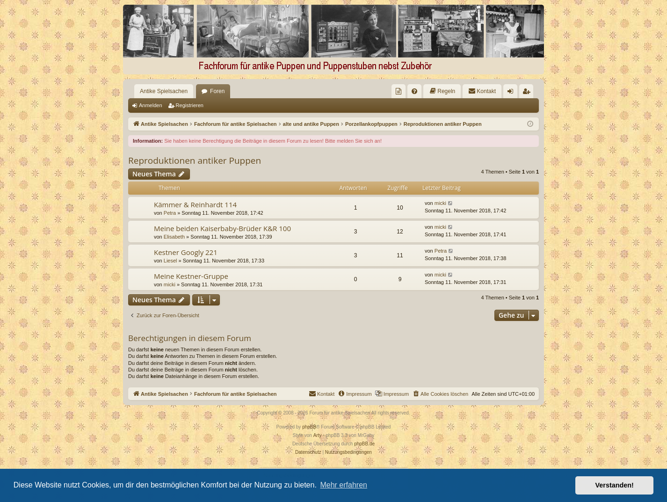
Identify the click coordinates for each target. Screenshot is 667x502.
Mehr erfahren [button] (343, 485)
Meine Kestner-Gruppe (191, 276)
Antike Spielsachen (164, 91)
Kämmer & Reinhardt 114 (195, 204)
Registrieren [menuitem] (528, 93)
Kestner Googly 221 (186, 252)
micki (440, 203)
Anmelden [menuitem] (512, 93)
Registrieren (189, 105)
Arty (317, 435)
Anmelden (150, 105)
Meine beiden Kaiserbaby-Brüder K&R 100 (222, 228)
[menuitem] (399, 91)
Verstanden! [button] (614, 485)
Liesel (170, 260)
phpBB (309, 426)
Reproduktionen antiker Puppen (194, 160)
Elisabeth (174, 237)
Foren (217, 91)
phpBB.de (364, 443)
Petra (170, 213)
